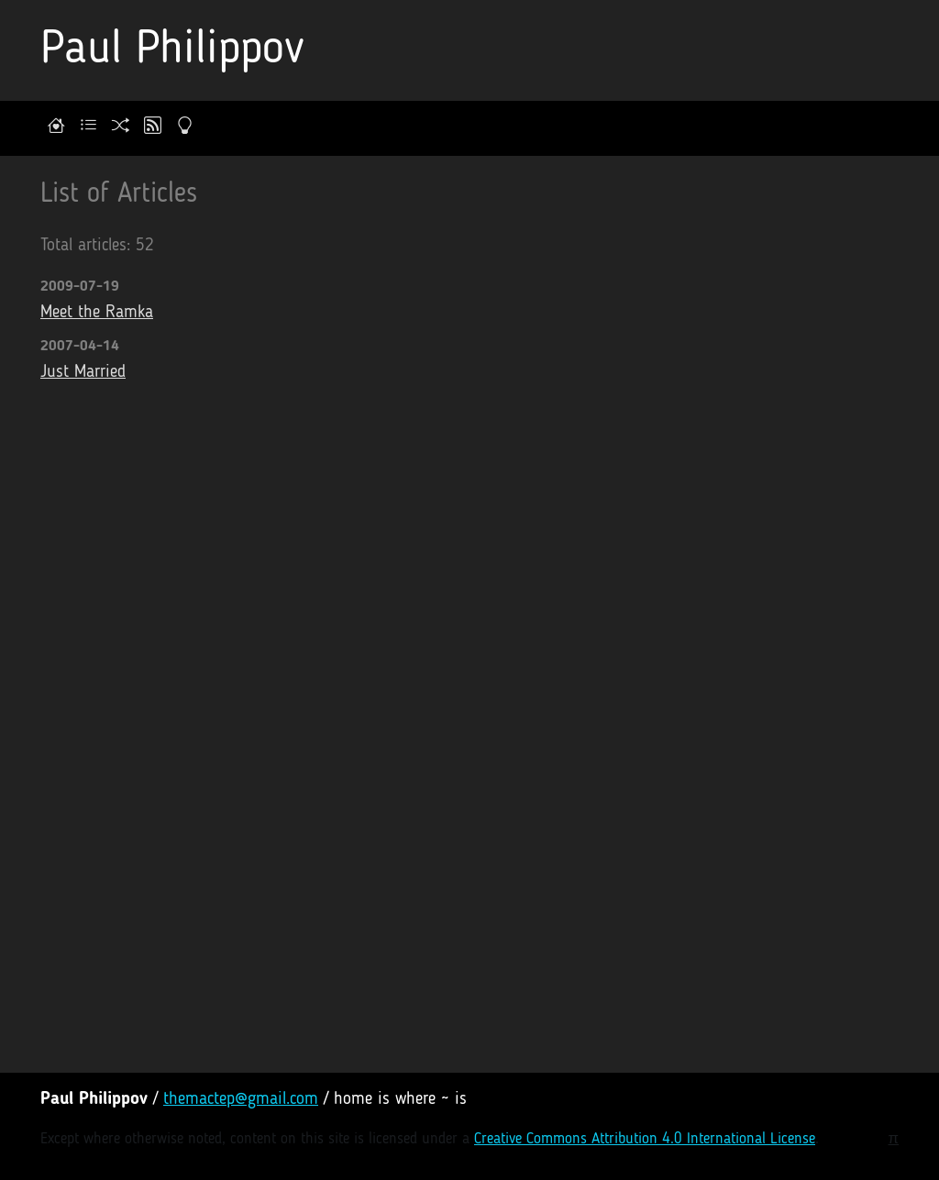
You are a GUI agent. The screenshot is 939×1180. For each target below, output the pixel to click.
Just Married (83, 372)
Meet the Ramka (96, 313)
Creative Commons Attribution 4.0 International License (644, 1139)
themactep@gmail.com (240, 1099)
